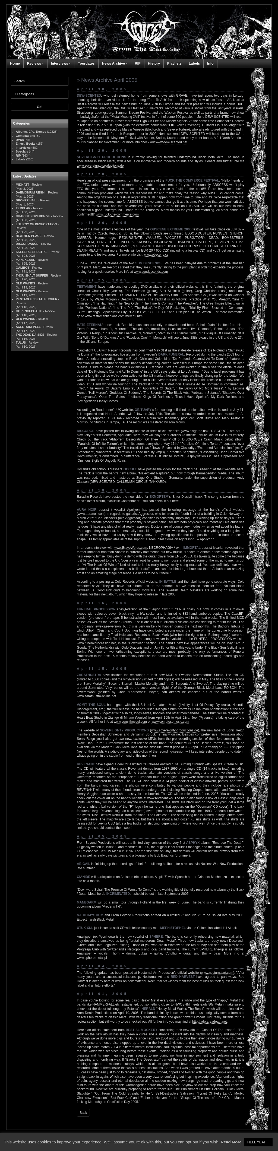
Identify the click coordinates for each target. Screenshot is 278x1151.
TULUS (21, 342)
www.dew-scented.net (171, 142)
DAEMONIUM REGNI (30, 192)
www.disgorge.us (194, 431)
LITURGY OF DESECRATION (36, 224)
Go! (40, 107)
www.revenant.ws (160, 798)
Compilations (25, 135)
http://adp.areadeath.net (209, 1021)
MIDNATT (22, 184)
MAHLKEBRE (25, 259)
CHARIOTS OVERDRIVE (33, 216)
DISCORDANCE (27, 243)
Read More (231, 1142)
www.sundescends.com (151, 272)
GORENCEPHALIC (29, 311)
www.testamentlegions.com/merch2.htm (114, 316)
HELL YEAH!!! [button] (258, 1142)
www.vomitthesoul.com (130, 722)
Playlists (174, 63)
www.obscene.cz (156, 254)
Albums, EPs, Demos (31, 131)
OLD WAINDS (25, 283)
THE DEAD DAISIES (30, 334)
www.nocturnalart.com (217, 973)
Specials (22, 151)
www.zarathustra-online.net (96, 696)
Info (210, 63)
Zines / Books (26, 143)
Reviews (34, 63)
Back (83, 1113)
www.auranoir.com (91, 514)
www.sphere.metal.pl (92, 958)
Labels (194, 63)
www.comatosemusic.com (170, 722)
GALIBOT (22, 267)
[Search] (39, 81)
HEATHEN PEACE (29, 235)
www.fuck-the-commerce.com (117, 214)
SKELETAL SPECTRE (31, 251)
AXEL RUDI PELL (28, 326)
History (154, 63)
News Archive (113, 63)
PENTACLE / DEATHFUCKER (36, 299)
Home (15, 63)
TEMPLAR (23, 208)
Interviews (59, 63)
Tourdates (86, 63)
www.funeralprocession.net (96, 643)
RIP (138, 63)
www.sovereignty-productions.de (100, 165)
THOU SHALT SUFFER (32, 275)
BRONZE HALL (26, 200)
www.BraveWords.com (130, 548)
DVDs (20, 139)
